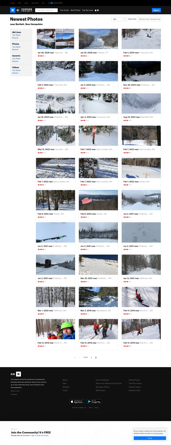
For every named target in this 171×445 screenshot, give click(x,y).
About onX (15, 391)
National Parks (134, 390)
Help (64, 383)
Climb (12, 3)
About (65, 380)
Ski (43, 3)
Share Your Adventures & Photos (109, 383)
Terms (90, 407)
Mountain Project (102, 387)
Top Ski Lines (87, 10)
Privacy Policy (159, 433)
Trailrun (35, 3)
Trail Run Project (135, 383)
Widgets (66, 387)
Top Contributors (102, 380)
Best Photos (75, 10)
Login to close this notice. (39, 435)
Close (150, 438)
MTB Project (100, 390)
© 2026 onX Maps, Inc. (79, 407)
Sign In (156, 10)
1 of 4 (85, 357)
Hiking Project (134, 380)
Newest (15, 38)
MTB (19, 3)
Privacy (96, 407)
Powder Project (135, 387)
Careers (14, 394)
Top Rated (16, 35)
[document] (150, 435)
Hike (26, 3)
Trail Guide (64, 10)
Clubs (65, 390)
